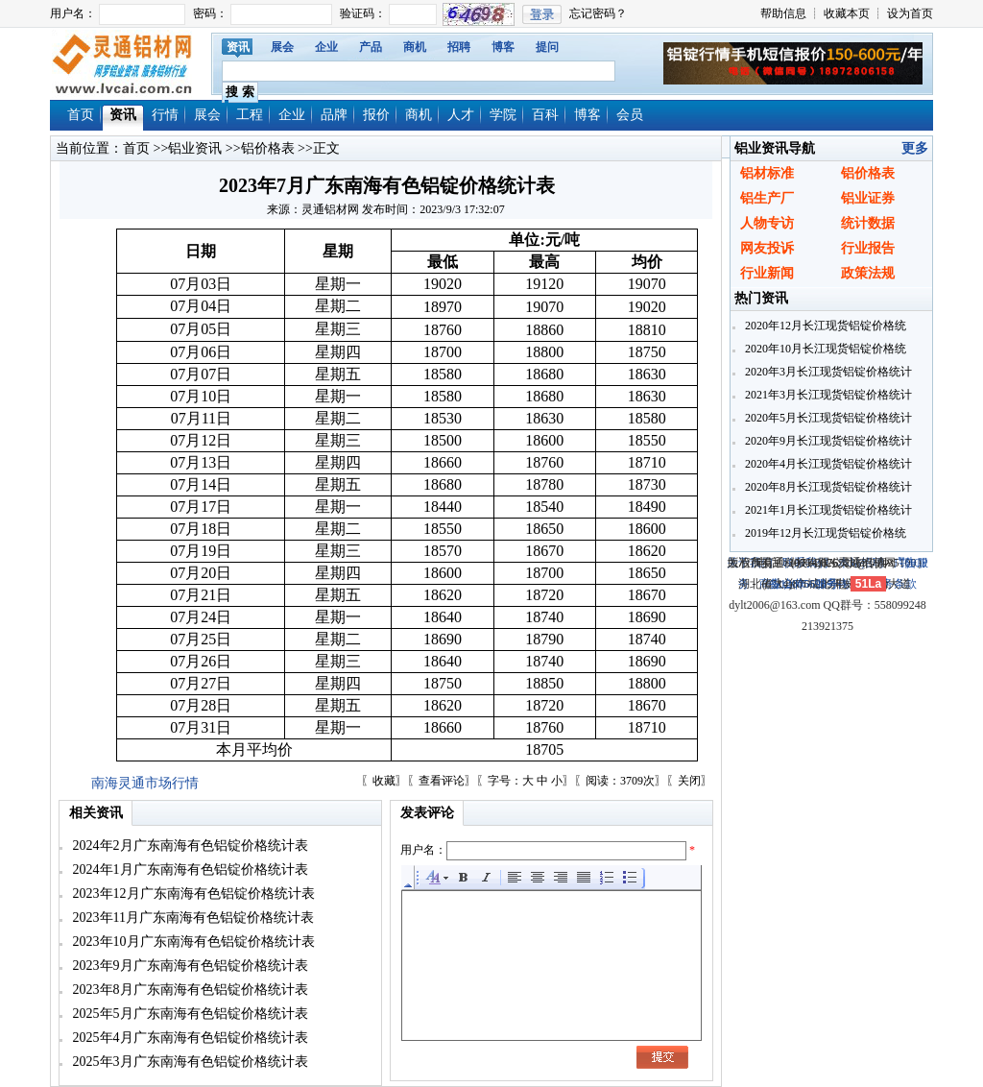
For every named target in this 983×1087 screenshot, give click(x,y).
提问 (547, 47)
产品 (370, 47)
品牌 (334, 115)
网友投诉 (767, 248)
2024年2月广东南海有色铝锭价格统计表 (188, 845)
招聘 (458, 47)
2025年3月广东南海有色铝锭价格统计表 (188, 1061)
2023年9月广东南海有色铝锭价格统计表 (188, 965)
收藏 (384, 780)
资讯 (238, 47)
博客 (503, 47)
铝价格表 (268, 148)
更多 (914, 148)
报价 (376, 115)
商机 (414, 47)
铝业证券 (868, 198)
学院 (503, 115)
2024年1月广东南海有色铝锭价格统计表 (188, 869)
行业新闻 (767, 273)
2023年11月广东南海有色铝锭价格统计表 (191, 917)
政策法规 (868, 273)
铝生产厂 (767, 198)
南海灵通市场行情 (145, 783)
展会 (282, 47)
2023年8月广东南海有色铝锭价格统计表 (188, 989)
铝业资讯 (195, 148)
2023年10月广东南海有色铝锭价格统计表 (192, 941)
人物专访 (767, 223)
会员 (629, 115)
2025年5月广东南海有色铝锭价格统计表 (188, 1013)
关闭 (689, 780)
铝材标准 (767, 173)
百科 (545, 115)
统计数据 (868, 223)
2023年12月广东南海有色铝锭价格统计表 (192, 893)
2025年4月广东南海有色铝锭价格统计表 (188, 1037)
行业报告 (868, 248)
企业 (326, 47)
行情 (165, 115)
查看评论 (442, 780)
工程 (249, 115)
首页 (80, 115)
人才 (460, 115)
